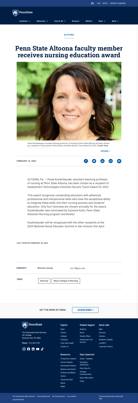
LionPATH (102, 343)
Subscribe (84, 310)
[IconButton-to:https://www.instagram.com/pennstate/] (24, 349)
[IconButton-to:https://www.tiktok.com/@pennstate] (42, 349)
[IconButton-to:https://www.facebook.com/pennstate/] (28, 349)
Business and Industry (68, 369)
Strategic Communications (86, 373)
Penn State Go (85, 368)
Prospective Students (68, 359)
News (101, 21)
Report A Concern (117, 3)
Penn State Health (67, 343)
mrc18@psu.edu (77, 268)
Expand (104, 151)
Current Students (67, 362)
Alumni (63, 383)
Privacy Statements (43, 396)
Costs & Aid (58, 21)
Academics (23, 21)
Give (99, 3)
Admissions (41, 21)
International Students (68, 366)
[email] (111, 161)
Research (75, 21)
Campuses (64, 340)
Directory (102, 333)
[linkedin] (102, 161)
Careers (63, 333)
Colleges (64, 336)
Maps (101, 329)
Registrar (83, 329)
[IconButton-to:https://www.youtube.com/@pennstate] (38, 349)
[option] (31, 343)
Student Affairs (85, 336)
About (114, 21)
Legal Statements (18, 399)
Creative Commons (41, 148)
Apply (105, 3)
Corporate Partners (106, 346)
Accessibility (71, 396)
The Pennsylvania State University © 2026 (111, 397)
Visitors (63, 376)
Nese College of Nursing (66, 281)
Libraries (102, 336)
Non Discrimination (58, 396)
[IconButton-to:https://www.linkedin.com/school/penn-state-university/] (33, 349)
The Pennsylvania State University (24, 396)
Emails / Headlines (86, 359)
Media (63, 386)
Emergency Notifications (84, 363)
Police (82, 381)
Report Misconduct (86, 378)
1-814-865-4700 (34, 343)
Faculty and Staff (67, 380)
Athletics (89, 21)
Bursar (82, 333)
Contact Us (64, 346)
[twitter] (94, 161)
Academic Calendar (106, 340)
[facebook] (86, 161)
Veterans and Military (68, 373)
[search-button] (92, 3)
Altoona (69, 35)
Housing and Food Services (86, 341)
